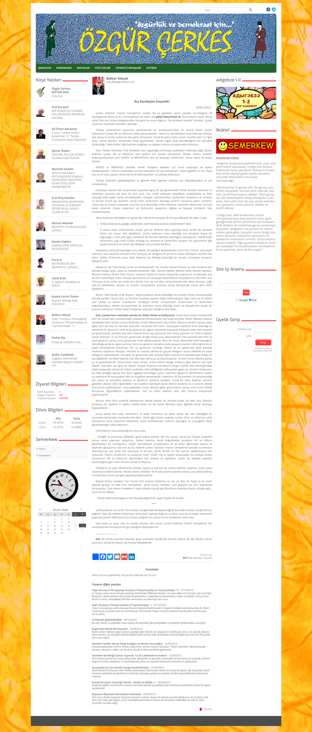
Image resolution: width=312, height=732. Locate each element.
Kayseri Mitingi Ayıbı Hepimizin (65, 302)
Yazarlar (207, 558)
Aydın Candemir (63, 354)
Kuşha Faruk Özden (65, 296)
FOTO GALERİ (103, 68)
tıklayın (152, 575)
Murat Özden (61, 151)
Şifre (248, 336)
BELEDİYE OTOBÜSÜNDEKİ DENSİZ (69, 228)
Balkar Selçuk (61, 315)
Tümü (41, 448)
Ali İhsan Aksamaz (64, 129)
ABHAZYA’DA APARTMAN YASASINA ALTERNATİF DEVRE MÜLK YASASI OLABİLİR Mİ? (68, 207)
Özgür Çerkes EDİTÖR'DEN (61, 90)
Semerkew (44, 455)
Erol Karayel (60, 107)
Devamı (205, 709)
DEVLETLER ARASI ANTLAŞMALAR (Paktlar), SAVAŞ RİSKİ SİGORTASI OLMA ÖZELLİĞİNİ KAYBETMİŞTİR (67, 180)
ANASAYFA (44, 68)
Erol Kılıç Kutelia (63, 198)
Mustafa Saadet (63, 169)
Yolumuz (57, 96)
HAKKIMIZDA (64, 68)
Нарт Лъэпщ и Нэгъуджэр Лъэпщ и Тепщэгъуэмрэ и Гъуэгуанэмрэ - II (69, 322)
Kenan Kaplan (61, 241)
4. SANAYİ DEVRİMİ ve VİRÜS (66, 283)
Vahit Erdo (59, 278)
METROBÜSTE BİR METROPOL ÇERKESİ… (66, 265)
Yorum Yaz (206, 555)
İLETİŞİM (151, 68)
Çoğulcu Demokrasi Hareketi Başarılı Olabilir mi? (67, 361)
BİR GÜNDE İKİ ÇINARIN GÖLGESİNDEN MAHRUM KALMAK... (68, 114)
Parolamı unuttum (263, 348)
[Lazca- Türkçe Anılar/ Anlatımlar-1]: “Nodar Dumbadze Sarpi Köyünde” (69, 136)
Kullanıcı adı (244, 329)
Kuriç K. (57, 260)
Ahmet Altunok (62, 223)
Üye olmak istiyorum (262, 350)
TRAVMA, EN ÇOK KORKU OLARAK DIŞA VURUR (68, 156)
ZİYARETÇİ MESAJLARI (128, 68)
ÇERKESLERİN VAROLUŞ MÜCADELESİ (67, 247)
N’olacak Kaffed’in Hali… (67, 342)
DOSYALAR (83, 68)
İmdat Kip (58, 337)
